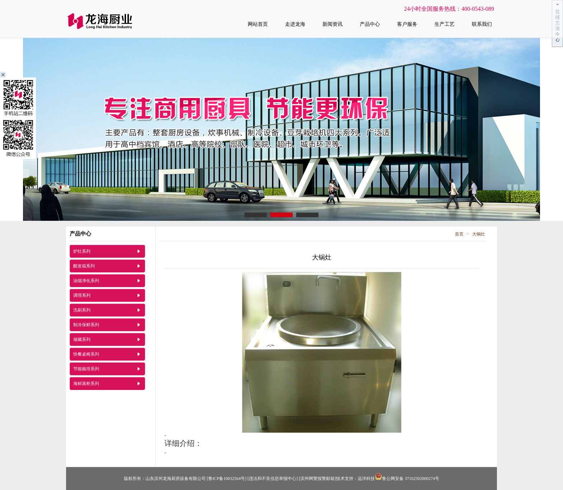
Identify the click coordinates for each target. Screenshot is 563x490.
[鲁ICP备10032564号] (227, 478)
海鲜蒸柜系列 (86, 383)
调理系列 (81, 295)
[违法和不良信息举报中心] (272, 478)
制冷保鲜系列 (86, 324)
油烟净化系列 (86, 280)
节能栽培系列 (86, 368)
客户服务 (407, 24)
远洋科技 (366, 478)
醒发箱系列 (84, 265)
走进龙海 (295, 24)
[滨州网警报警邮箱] (317, 478)
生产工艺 (444, 24)
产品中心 (370, 24)
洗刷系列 (81, 310)
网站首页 (258, 24)
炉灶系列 (81, 251)
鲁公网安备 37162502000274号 (407, 478)
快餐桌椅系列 (86, 354)
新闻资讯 (332, 24)
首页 (459, 234)
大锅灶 (478, 234)
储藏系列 (81, 339)
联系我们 (482, 24)
